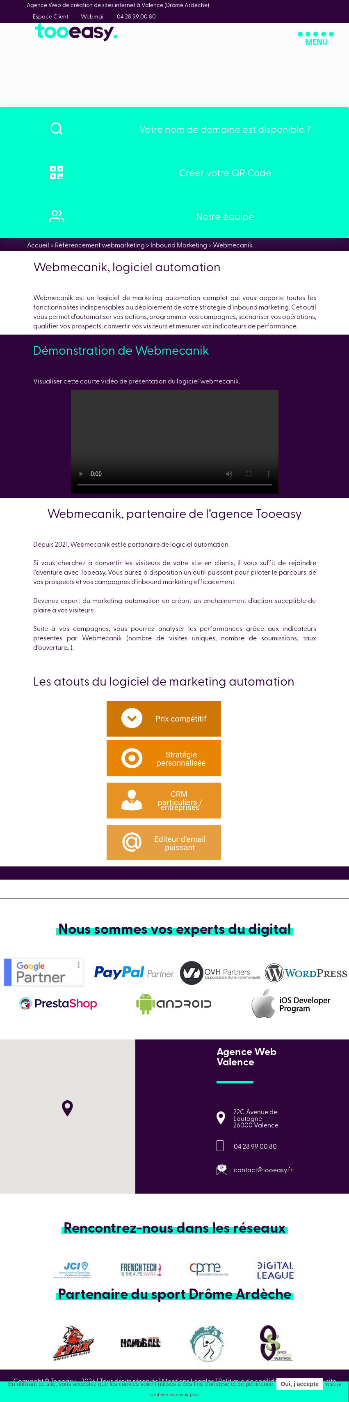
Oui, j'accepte (300, 1384)
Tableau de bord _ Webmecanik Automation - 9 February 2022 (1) (174, 442)
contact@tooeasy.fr (263, 1169)
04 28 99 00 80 (255, 1145)
